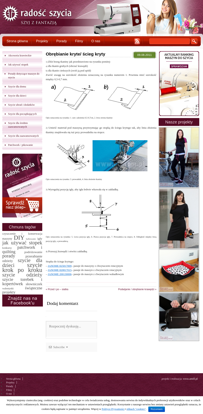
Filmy (79, 41)
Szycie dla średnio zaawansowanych (18, 124)
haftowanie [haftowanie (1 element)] (31, 239)
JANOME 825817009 (59, 265)
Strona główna (17, 41)
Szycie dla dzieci (17, 95)
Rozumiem (156, 409)
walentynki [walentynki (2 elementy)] (8, 288)
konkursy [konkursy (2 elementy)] (7, 247)
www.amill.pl (190, 378)
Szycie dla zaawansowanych (23, 135)
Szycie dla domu (17, 86)
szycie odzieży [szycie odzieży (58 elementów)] (22, 275)
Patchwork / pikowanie (20, 144)
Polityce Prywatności (113, 408)
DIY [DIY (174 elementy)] (19, 237)
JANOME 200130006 (59, 274)
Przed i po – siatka (57, 289)
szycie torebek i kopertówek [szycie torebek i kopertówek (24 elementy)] (22, 281)
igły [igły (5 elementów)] (39, 238)
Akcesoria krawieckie (19, 55)
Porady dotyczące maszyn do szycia (23, 75)
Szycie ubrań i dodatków (21, 104)
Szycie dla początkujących (22, 113)
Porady (61, 41)
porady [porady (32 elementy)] (8, 255)
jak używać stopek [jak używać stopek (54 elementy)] (22, 242)
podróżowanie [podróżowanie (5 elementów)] (33, 252)
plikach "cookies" (136, 408)
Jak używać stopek (18, 64)
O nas (95, 41)
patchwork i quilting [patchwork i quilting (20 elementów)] (22, 249)
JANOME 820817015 (59, 270)
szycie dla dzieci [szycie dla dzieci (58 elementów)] (22, 262)
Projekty (42, 41)
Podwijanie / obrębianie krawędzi (137, 289)
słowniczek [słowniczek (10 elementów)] (34, 284)
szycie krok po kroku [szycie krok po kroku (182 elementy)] (22, 267)
